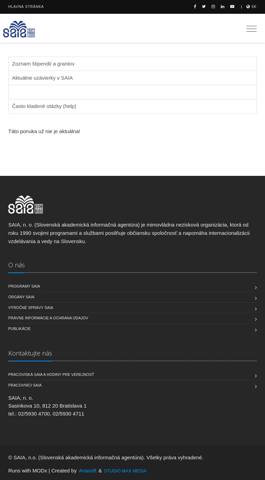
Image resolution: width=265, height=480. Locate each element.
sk (251, 7)
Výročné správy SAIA (30, 308)
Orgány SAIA (21, 297)
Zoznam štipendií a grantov (43, 64)
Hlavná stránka (26, 7)
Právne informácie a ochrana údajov (48, 318)
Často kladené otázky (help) (44, 106)
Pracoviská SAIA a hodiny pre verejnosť (51, 374)
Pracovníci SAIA (25, 385)
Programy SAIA (24, 286)
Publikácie (19, 329)
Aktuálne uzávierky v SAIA (42, 78)
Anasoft (87, 470)
